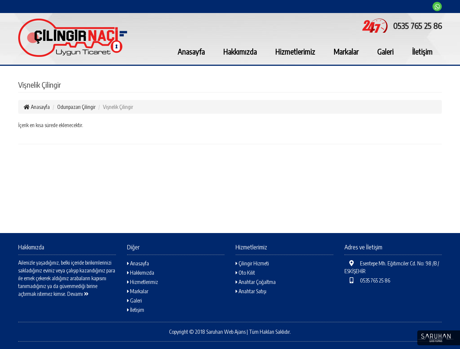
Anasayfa (191, 51)
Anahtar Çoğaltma (256, 282)
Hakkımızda (240, 51)
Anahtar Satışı (251, 291)
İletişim (422, 51)
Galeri (385, 51)
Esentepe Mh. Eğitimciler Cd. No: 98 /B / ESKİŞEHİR (391, 267)
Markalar (346, 51)
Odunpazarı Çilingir (76, 107)
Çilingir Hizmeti (252, 263)
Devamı (77, 294)
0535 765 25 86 (367, 280)
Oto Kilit (245, 272)
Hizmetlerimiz (295, 51)
